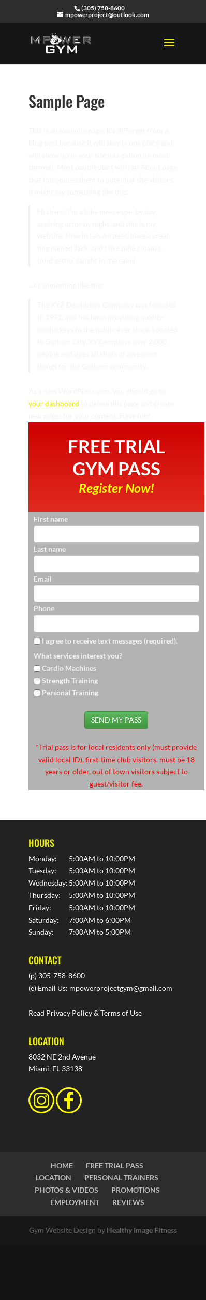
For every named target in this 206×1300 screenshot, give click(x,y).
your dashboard (53, 403)
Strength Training (70, 680)
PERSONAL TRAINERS (121, 1177)
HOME (62, 1165)
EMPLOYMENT (74, 1202)
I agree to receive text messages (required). (106, 640)
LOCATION (53, 1177)
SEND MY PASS (116, 719)
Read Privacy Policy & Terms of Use (85, 1012)
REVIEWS (128, 1202)
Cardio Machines (69, 668)
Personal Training (70, 692)
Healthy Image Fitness (142, 1230)
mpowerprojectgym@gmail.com (120, 988)
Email (43, 578)
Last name (50, 548)
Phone (44, 608)
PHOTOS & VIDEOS (66, 1189)
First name (51, 519)
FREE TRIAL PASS (114, 1165)
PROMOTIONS (135, 1189)
